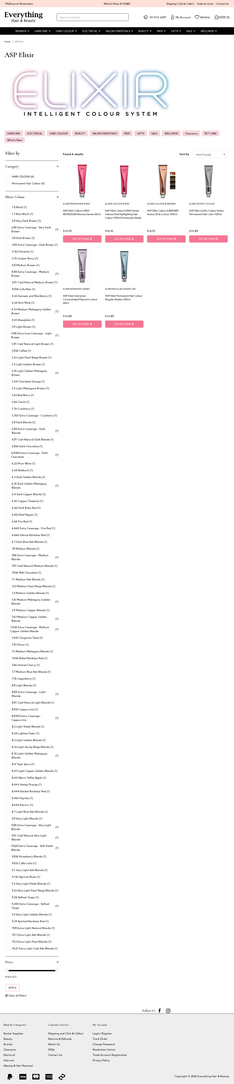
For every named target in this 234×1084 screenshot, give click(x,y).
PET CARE (211, 133)
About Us (54, 1044)
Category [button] (12, 166)
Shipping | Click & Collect (180, 3)
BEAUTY (80, 133)
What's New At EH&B (117, 3)
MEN (127, 133)
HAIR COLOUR (59, 133)
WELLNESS (171, 133)
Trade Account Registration (110, 1054)
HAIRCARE (13, 133)
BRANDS (21, 30)
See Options (82, 238)
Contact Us (222, 3)
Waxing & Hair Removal (18, 1065)
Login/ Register (102, 1033)
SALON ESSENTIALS (104, 133)
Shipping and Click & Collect (65, 1033)
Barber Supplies (13, 1033)
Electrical (9, 1054)
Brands (8, 1044)
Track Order (100, 1038)
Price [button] (9, 962)
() (222, 17)
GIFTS (140, 133)
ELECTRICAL (34, 133)
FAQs (51, 1049)
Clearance (191, 133)
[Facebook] (159, 1010)
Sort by (184, 154)
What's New (14, 139)
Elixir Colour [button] (15, 197)
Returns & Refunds (60, 1038)
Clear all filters (15, 995)
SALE (154, 133)
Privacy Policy (101, 1060)
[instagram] (168, 1010)
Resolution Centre (104, 1049)
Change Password (104, 1044)
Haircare (9, 1060)
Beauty (8, 1038)
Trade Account (205, 3)
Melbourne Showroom (19, 3)
